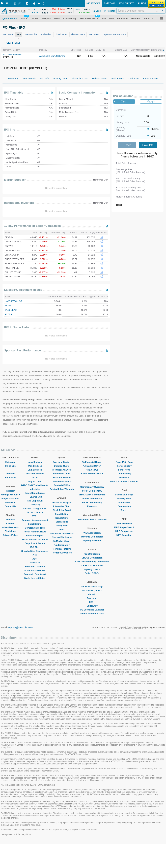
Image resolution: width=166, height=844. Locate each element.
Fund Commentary (92, 498)
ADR (34, 559)
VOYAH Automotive (12, 54)
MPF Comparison (124, 531)
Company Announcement (35, 520)
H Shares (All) (35, 497)
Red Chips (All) (35, 500)
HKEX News (92, 470)
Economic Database (34, 570)
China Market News (92, 473)
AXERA (8, 314)
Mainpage (10, 462)
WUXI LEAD (11, 310)
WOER (8, 305)
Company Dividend (35, 528)
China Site (10, 466)
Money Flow (62, 525)
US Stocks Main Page (92, 586)
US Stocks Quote (92, 590)
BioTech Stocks (35, 512)
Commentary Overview (92, 487)
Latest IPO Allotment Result (23, 289)
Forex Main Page (124, 462)
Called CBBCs (92, 573)
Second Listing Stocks (34, 508)
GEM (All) (35, 504)
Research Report (34, 535)
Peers (62, 529)
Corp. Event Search (35, 543)
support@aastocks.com (20, 627)
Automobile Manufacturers (52, 56)
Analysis (92, 598)
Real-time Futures (35, 473)
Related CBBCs (62, 485)
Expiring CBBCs (92, 569)
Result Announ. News (35, 531)
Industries (35, 489)
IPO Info (9, 129)
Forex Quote (124, 466)
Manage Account (10, 494)
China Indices (35, 470)
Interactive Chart (61, 473)
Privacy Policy (10, 535)
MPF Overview (124, 523)
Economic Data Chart (35, 574)
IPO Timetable (13, 92)
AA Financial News (92, 462)
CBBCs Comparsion (92, 557)
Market (92, 594)
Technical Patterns (61, 549)
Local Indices (35, 462)
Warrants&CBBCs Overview (92, 519)
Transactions (61, 518)
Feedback (10, 502)
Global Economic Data (92, 613)
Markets (124, 477)
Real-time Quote (62, 462)
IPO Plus (34, 547)
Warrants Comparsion (92, 536)
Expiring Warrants (92, 540)
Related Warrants (62, 481)
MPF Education (124, 535)
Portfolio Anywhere (62, 552)
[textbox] (141, 10)
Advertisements (10, 527)
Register (10, 491)
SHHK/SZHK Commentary (92, 494)
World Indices (35, 466)
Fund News (124, 502)
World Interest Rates (34, 578)
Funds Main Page (124, 494)
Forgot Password (10, 498)
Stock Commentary (92, 491)
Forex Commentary (92, 502)
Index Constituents (35, 493)
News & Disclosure (62, 537)
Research (92, 506)
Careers (10, 523)
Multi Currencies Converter (124, 481)
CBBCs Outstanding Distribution (92, 561)
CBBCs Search (92, 554)
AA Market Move (61, 541)
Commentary (124, 473)
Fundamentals (61, 545)
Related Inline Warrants (62, 489)
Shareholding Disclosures (34, 551)
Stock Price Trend (61, 510)
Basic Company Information (78, 92)
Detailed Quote (61, 466)
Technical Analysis (62, 470)
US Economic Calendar (92, 609)
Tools (124, 510)
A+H (35, 555)
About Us (10, 519)
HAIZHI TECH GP (13, 301)
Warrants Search (92, 533)
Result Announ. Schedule (35, 539)
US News (92, 606)
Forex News (124, 470)
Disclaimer (10, 531)
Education (10, 477)
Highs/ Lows (34, 481)
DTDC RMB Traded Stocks (34, 485)
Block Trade (62, 521)
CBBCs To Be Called (92, 565)
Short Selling (34, 524)
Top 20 (34, 477)
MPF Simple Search (124, 527)
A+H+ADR (35, 562)
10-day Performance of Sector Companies (32, 225)
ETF (35, 516)
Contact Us (10, 506)
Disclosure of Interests (61, 533)
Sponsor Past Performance (22, 350)
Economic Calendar (35, 566)
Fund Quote (124, 498)
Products (10, 473)
